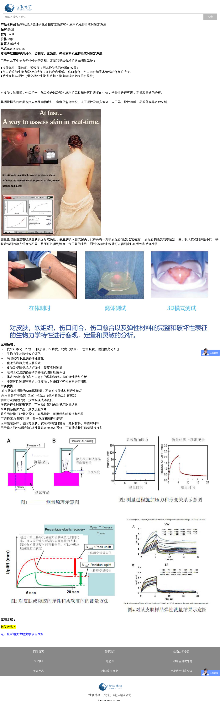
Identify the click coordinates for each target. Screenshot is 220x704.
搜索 (210, 16)
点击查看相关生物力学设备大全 (22, 634)
